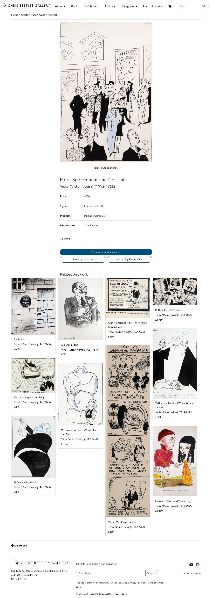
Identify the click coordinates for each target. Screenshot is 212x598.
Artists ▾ (110, 6)
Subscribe (151, 573)
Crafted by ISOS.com (192, 573)
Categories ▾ (129, 6)
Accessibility (105, 593)
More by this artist (83, 259)
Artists (24, 15)
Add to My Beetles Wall (129, 259)
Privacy (116, 593)
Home (14, 15)
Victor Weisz (38, 15)
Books (75, 6)
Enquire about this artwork (106, 252)
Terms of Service (155, 582)
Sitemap (124, 593)
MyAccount (152, 6)
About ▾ (60, 6)
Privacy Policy (135, 582)
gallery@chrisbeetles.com (24, 575)
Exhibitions (92, 6)
